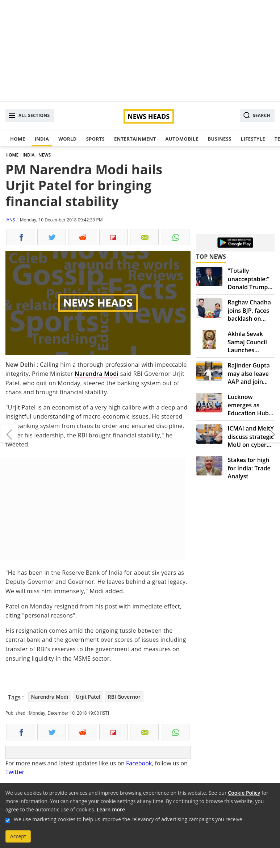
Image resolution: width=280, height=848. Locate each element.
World (67, 139)
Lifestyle (253, 139)
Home (17, 139)
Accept (18, 836)
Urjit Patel (88, 696)
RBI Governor (124, 696)
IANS (10, 220)
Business (219, 139)
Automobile (181, 139)
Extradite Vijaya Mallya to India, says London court (9, 433)
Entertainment (135, 139)
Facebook (139, 763)
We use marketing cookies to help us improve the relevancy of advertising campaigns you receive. (128, 819)
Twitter (14, 772)
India (41, 139)
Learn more (111, 809)
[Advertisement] (140, 50)
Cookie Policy (244, 792)
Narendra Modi (96, 374)
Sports (95, 139)
